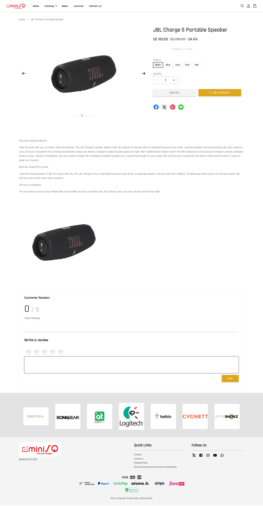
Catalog (51, 6)
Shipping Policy (141, 463)
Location (78, 6)
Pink (187, 65)
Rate (230, 379)
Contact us (95, 6)
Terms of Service (118, 499)
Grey (177, 65)
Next (143, 74)
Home (36, 6)
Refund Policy (146, 499)
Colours (157, 60)
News (65, 6)
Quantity (157, 74)
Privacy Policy (133, 499)
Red (197, 65)
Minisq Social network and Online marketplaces (155, 467)
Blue (168, 65)
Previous (23, 74)
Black (158, 65)
